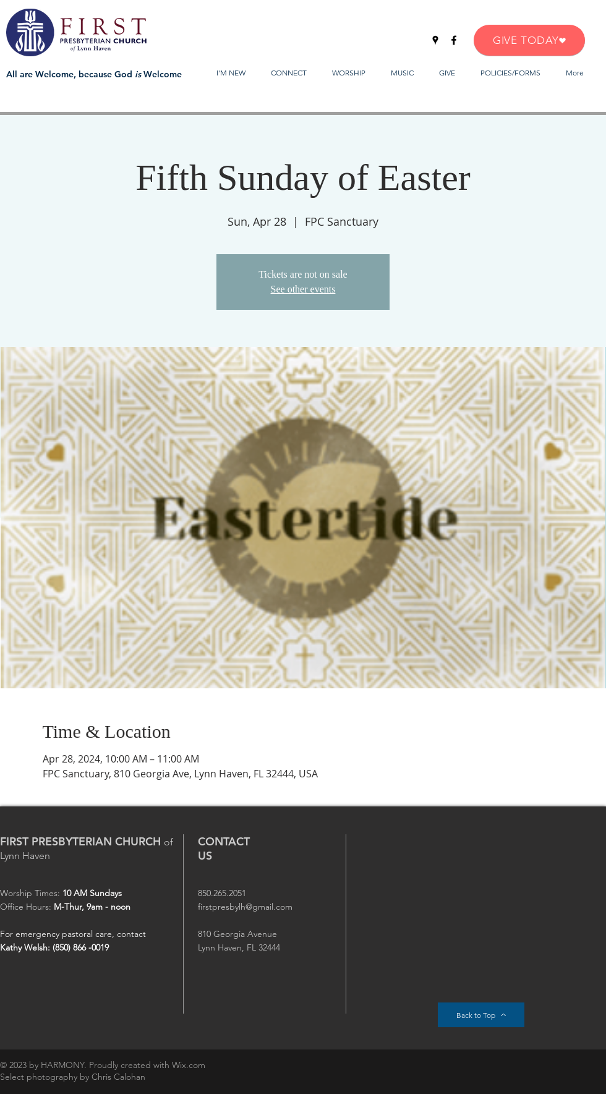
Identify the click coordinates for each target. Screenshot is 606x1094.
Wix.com (188, 1064)
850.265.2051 (222, 893)
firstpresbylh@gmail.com (245, 906)
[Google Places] (435, 40)
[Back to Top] (481, 1014)
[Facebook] (454, 40)
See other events (303, 289)
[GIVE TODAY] (529, 40)
